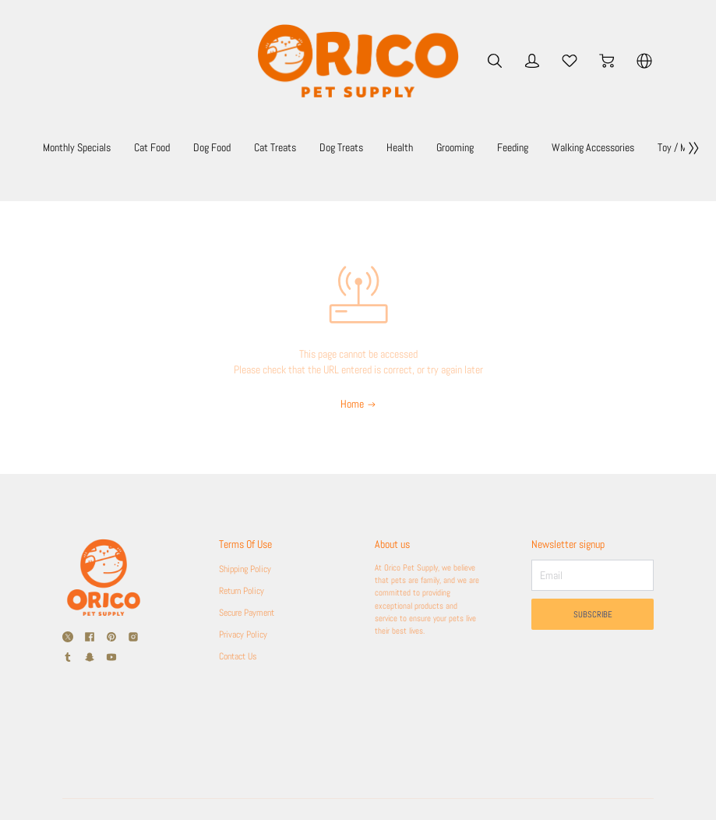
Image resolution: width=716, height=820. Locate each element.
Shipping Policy (249, 569)
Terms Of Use (251, 544)
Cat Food (202, 148)
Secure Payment (251, 613)
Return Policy (245, 591)
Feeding (562, 148)
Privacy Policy (247, 634)
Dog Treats (391, 148)
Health (449, 148)
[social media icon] (67, 636)
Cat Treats (325, 148)
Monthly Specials (126, 148)
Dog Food (261, 148)
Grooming (505, 148)
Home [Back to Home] (358, 404)
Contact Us (241, 656)
